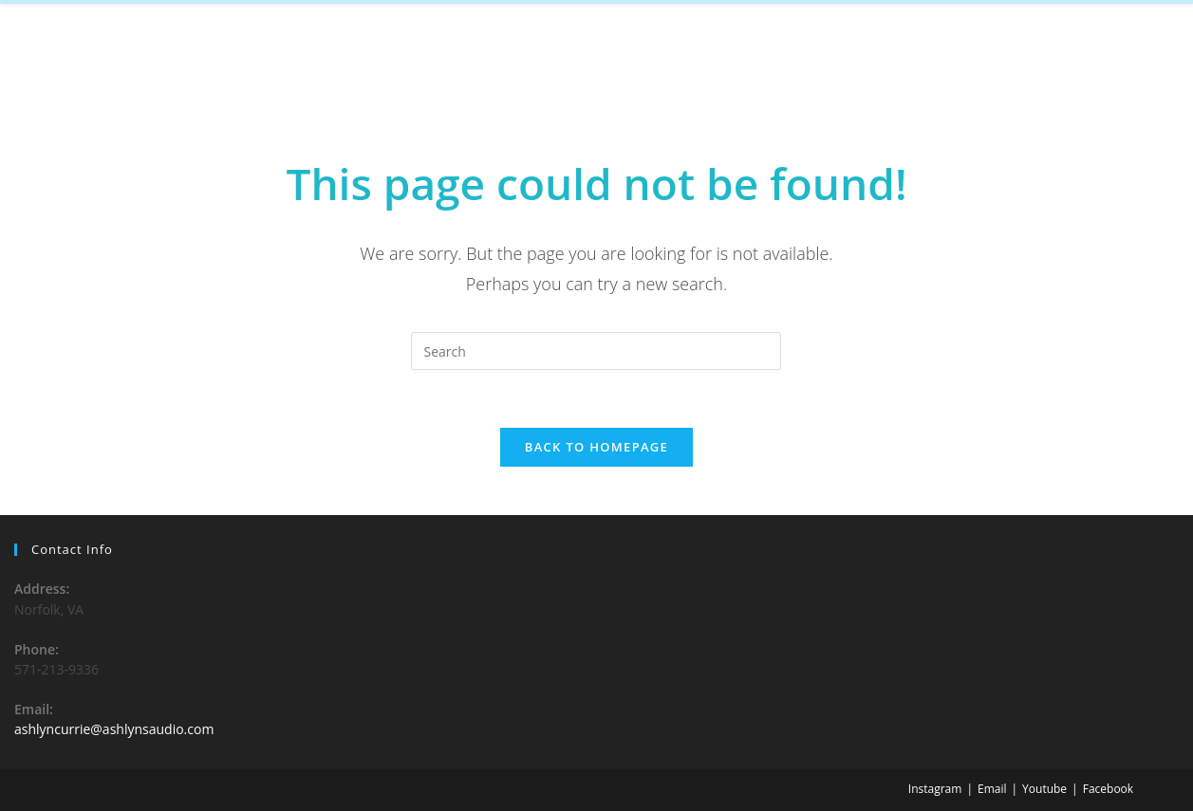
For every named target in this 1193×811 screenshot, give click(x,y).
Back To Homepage (596, 446)
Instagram (935, 789)
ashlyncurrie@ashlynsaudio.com (114, 729)
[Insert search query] (596, 351)
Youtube (1044, 789)
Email (992, 789)
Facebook (1108, 789)
